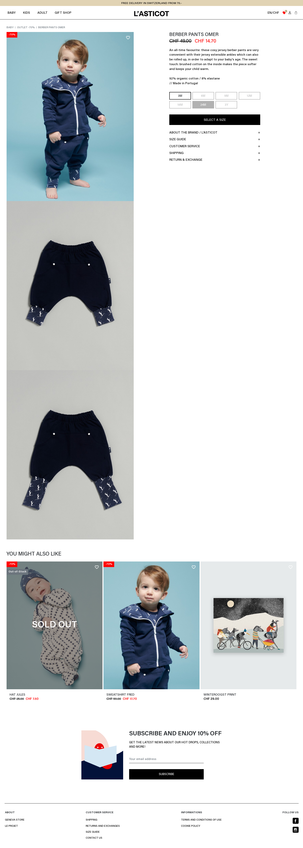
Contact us (94, 838)
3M (180, 96)
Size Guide (93, 832)
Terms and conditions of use (201, 820)
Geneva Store (14, 820)
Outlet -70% (26, 27)
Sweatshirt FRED (120, 694)
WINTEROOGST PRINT (220, 694)
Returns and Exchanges (103, 826)
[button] (295, 12)
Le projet (11, 826)
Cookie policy (190, 826)
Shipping (91, 820)
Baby (10, 27)
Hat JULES (17, 694)
